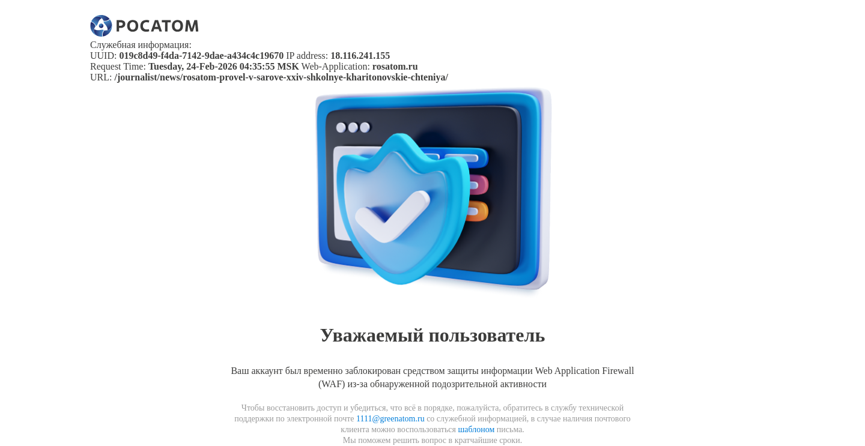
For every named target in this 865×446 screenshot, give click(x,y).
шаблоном (476, 429)
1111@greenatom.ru (390, 418)
